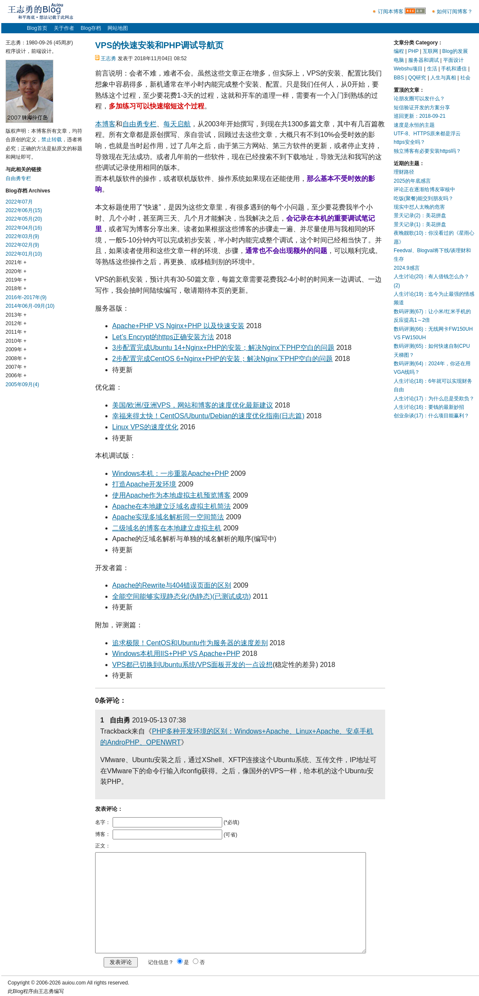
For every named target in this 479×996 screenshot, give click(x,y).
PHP (413, 51)
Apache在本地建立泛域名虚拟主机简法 (171, 506)
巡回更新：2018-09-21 (419, 116)
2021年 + (16, 262)
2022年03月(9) (22, 236)
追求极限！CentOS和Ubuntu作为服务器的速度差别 (190, 643)
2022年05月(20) (24, 219)
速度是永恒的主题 (414, 125)
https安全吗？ (409, 142)
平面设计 (453, 60)
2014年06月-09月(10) (30, 306)
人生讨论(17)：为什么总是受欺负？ (434, 399)
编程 (399, 51)
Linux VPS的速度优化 (145, 427)
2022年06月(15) (24, 210)
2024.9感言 (407, 268)
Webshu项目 (408, 69)
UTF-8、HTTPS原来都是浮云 (427, 134)
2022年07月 (19, 202)
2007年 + (16, 367)
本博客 (105, 124)
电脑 (399, 60)
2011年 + (16, 332)
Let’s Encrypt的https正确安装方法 (163, 337)
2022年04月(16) (24, 228)
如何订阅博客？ (455, 12)
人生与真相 (443, 78)
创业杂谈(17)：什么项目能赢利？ (431, 416)
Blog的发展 (455, 51)
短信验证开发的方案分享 (422, 108)
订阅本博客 (391, 12)
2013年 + (16, 315)
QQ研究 (417, 78)
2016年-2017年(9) (26, 297)
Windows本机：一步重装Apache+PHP (170, 473)
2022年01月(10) (24, 254)
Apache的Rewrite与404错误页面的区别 (171, 585)
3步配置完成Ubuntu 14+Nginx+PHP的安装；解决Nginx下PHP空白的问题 (223, 347)
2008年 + (16, 358)
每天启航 (177, 124)
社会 (465, 78)
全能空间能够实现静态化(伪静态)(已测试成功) (181, 596)
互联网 (430, 51)
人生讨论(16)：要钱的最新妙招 (429, 407)
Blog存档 (91, 28)
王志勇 (108, 58)
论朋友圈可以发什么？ (419, 99)
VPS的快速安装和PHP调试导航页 (159, 45)
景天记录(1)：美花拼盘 (420, 224)
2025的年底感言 (412, 181)
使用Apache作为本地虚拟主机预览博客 (171, 495)
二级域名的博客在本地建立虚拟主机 (166, 528)
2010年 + (16, 341)
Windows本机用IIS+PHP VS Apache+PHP (176, 653)
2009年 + (16, 349)
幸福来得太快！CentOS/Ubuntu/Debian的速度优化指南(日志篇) (208, 415)
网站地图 (117, 28)
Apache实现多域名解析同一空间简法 (168, 517)
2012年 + (16, 323)
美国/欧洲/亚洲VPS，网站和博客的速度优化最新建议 (192, 405)
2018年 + (16, 288)
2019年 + (16, 280)
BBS (399, 78)
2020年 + (16, 271)
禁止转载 (51, 140)
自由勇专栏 (139, 124)
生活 (432, 69)
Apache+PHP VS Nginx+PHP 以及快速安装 (178, 325)
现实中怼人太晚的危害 (419, 207)
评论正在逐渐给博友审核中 (424, 189)
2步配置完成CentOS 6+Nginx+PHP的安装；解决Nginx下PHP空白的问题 (222, 358)
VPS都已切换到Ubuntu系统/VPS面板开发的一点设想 (192, 664)
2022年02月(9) (22, 245)
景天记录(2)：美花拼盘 (420, 215)
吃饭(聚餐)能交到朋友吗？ (423, 198)
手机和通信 (454, 69)
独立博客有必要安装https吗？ (427, 151)
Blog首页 (37, 28)
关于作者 (64, 28)
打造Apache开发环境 (144, 484)
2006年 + (16, 376)
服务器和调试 (423, 60)
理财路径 (404, 172)
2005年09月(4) (22, 384)
